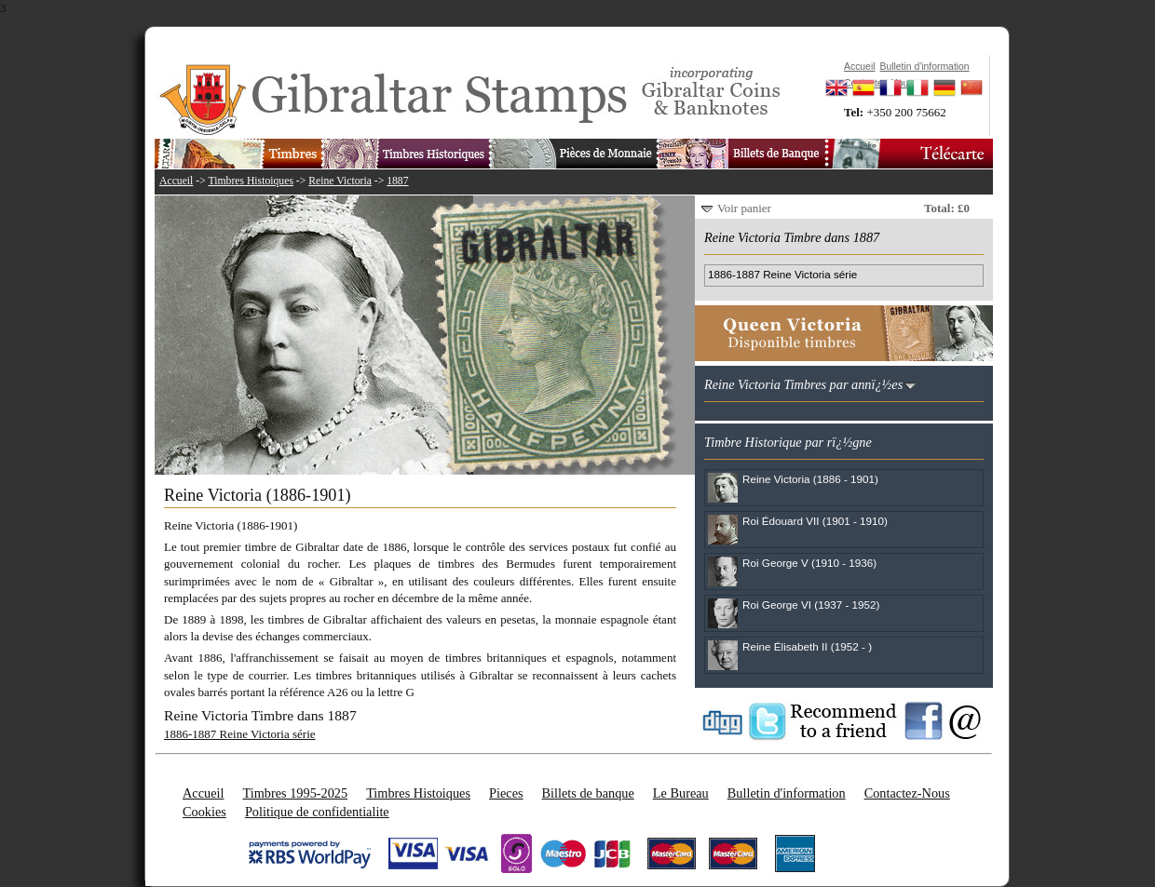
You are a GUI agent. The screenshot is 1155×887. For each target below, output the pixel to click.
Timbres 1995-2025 (294, 793)
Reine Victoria (340, 181)
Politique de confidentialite (317, 811)
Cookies (204, 811)
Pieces (506, 793)
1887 (397, 181)
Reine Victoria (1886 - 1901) (810, 479)
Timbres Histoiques (250, 181)
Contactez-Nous (907, 793)
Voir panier (744, 208)
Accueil (176, 181)
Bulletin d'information (786, 793)
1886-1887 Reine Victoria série (240, 734)
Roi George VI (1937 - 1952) (810, 604)
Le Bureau (681, 793)
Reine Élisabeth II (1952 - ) (807, 646)
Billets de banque (588, 793)
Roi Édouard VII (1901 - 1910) (815, 521)
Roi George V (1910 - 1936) (809, 563)
